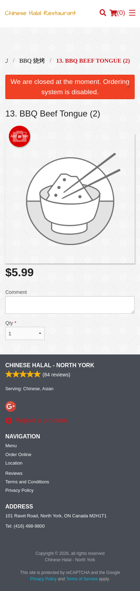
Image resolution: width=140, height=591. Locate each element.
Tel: (25, 526)
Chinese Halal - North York (49, 365)
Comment (70, 301)
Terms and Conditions (27, 481)
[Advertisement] (70, 41)
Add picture (20, 136)
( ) (117, 12)
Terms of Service (81, 578)
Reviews (13, 473)
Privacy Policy (19, 490)
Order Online (18, 454)
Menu (11, 445)
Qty (25, 330)
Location (13, 463)
